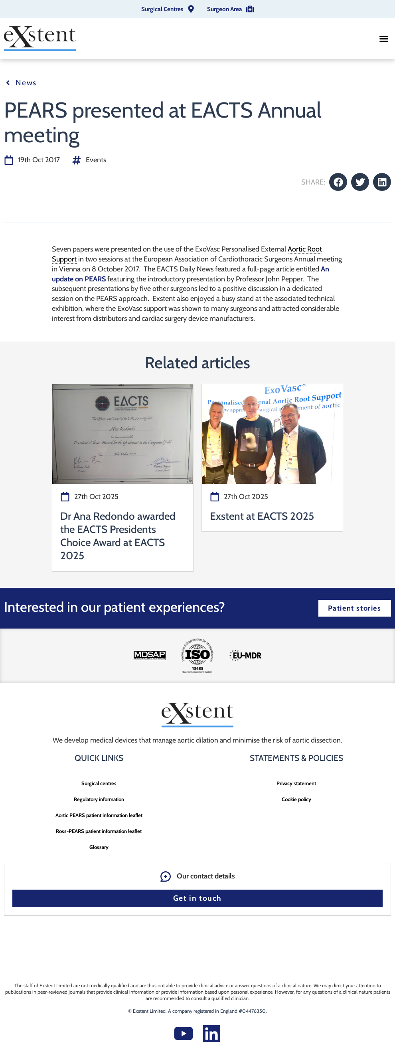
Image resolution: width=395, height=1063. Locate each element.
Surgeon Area (224, 9)
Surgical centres (99, 783)
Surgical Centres (162, 9)
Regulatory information (99, 799)
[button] (384, 38)
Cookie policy (296, 799)
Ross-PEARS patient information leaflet (99, 831)
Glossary (99, 847)
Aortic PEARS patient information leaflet (98, 815)
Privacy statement (296, 783)
